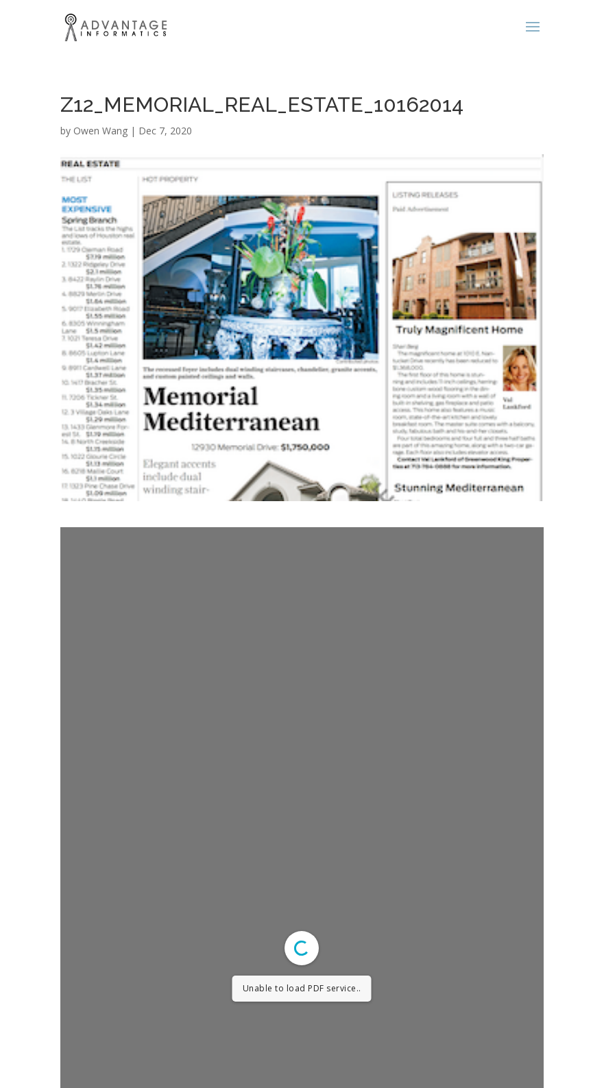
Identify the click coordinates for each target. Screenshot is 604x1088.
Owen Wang (100, 130)
